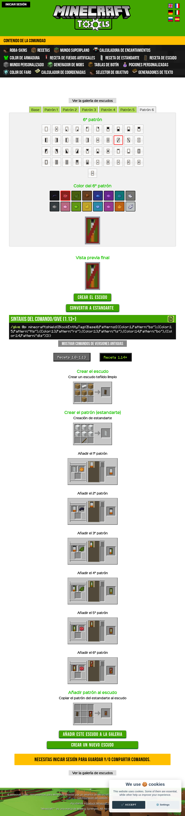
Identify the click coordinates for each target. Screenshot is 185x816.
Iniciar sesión (16, 4)
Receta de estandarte (119, 58)
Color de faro (17, 72)
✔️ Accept (128, 804)
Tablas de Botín (103, 65)
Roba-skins (15, 50)
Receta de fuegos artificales (69, 57)
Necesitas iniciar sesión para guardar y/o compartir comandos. (92, 759)
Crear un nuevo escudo (92, 744)
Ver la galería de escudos (92, 100)
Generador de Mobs (65, 65)
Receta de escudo (160, 58)
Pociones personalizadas (145, 65)
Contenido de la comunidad (25, 40)
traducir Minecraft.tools (100, 803)
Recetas (40, 50)
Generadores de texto (152, 72)
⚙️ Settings (162, 804)
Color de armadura (21, 58)
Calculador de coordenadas (60, 72)
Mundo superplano (71, 50)
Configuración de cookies (93, 797)
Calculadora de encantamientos (121, 50)
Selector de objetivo (109, 72)
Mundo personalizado (23, 65)
